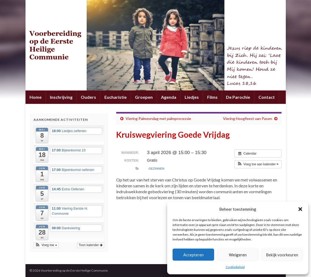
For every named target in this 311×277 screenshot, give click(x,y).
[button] (300, 209)
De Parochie (238, 97)
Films (212, 97)
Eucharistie (115, 97)
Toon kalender (91, 245)
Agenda (168, 97)
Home (36, 97)
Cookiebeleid (235, 267)
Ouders (88, 97)
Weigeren (238, 254)
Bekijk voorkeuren (282, 254)
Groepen (144, 97)
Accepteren (193, 254)
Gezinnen (156, 168)
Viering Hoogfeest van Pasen (247, 118)
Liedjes (192, 97)
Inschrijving (61, 97)
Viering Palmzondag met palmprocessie (158, 118)
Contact (266, 97)
